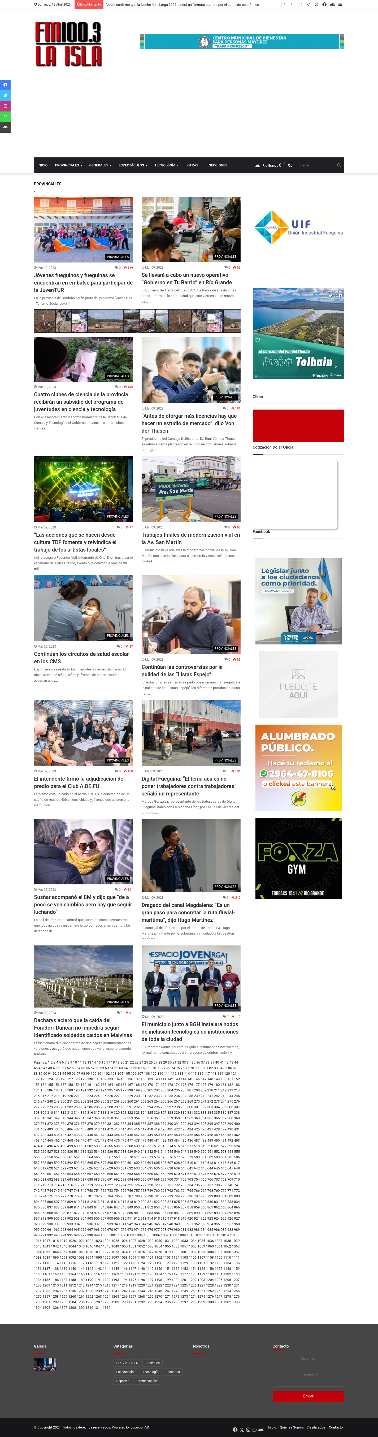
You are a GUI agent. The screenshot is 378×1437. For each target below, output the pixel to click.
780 (83, 1196)
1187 (63, 1280)
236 (177, 1096)
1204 (210, 1280)
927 (237, 1218)
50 (60, 1068)
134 (117, 1079)
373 (57, 1124)
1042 (55, 1246)
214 (237, 1090)
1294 (158, 1302)
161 (90, 1085)
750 (90, 1191)
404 (57, 1129)
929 (43, 1224)
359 (170, 1118)
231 (143, 1096)
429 (224, 1129)
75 (178, 1068)
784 (110, 1196)
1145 (115, 1269)
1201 (184, 1280)
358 (163, 1118)
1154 (193, 1269)
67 (140, 1068)
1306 (55, 1308)
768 (210, 1191)
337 (230, 1113)
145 (190, 1079)
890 (197, 1213)
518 (197, 1146)
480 (150, 1140)
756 (130, 1191)
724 (124, 1185)
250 (63, 1101)
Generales (98, 165)
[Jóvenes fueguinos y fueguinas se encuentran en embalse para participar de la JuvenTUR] (83, 230)
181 (224, 1085)
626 (90, 1168)
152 (237, 1079)
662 (124, 1174)
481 (157, 1140)
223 (90, 1096)
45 (36, 1068)
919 (183, 1218)
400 (237, 1124)
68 (145, 1068)
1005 (147, 1235)
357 (157, 1118)
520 (210, 1146)
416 (137, 1129)
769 (217, 1191)
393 (190, 1124)
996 (77, 1235)
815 (110, 1202)
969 (103, 1230)
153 (37, 1085)
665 (143, 1174)
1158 (227, 1269)
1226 (193, 1285)
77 (187, 1068)
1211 (63, 1285)
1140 (72, 1269)
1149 (150, 1269)
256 (103, 1101)
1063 (236, 1246)
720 (97, 1185)
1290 (124, 1302)
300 (190, 1107)
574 (157, 1157)
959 (37, 1230)
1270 (158, 1296)
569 (124, 1157)
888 (183, 1213)
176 (190, 1085)
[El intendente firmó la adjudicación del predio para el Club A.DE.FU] (83, 733)
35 (193, 1062)
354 (137, 1118)
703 (190, 1179)
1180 (210, 1274)
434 (50, 1135)
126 (63, 1079)
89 (40, 1073)
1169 (115, 1274)
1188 (72, 1280)
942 (130, 1224)
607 (170, 1163)
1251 (201, 1291)
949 (177, 1224)
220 (70, 1096)
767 (203, 1191)
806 (50, 1202)
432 (37, 1135)
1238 (89, 1291)
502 (90, 1146)
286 (97, 1107)
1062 (227, 1246)
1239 (98, 1291)
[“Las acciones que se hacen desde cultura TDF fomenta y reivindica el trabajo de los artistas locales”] (83, 489)
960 (43, 1230)
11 (80, 1062)
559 (57, 1157)
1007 (164, 1235)
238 (190, 1096)
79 (197, 1068)
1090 (55, 1257)
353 (130, 1118)
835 (37, 1207)
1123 (132, 1263)
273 (217, 1101)
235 (170, 1096)
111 (167, 1073)
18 (113, 1062)
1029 (150, 1241)
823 (163, 1202)
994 (63, 1235)
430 (230, 1129)
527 (50, 1152)
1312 (106, 1308)
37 (203, 1062)
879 (124, 1213)
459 (217, 1135)
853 (157, 1207)
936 (90, 1224)
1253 (218, 1291)
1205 (218, 1280)
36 (198, 1062)
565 (97, 1157)
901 (63, 1218)
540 (137, 1152)
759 (150, 1191)
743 (43, 1191)
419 (157, 1129)
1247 (167, 1291)
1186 (55, 1280)
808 (63, 1202)
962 (57, 1230)
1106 (193, 1257)
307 (237, 1107)
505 (110, 1146)
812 (90, 1202)
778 (70, 1196)
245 (237, 1096)
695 (137, 1179)
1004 (139, 1235)
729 (157, 1185)
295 (157, 1107)
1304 (38, 1308)
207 (190, 1090)
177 (197, 1085)
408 (83, 1129)
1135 (236, 1263)
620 (50, 1168)
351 (117, 1118)
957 (230, 1224)
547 (183, 1152)
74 (173, 1068)
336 (224, 1113)
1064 (38, 1252)
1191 (98, 1280)
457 (203, 1135)
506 (117, 1146)
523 (230, 1146)
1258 (55, 1296)
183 (237, 1085)
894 (224, 1213)
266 (170, 1101)
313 (70, 1113)
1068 (72, 1252)
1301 (218, 1302)
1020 (72, 1241)
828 (197, 1202)
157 (63, 1085)
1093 (81, 1257)
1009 (182, 1235)
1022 (89, 1241)
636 (157, 1168)
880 (130, 1213)
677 (224, 1174)
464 (43, 1140)
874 (90, 1213)
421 (170, 1129)
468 (70, 1140)
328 (170, 1113)
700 (170, 1179)
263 (150, 1101)
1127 (167, 1263)
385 (137, 1124)
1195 (132, 1280)
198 (130, 1090)
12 (84, 1062)
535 (103, 1152)
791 (157, 1196)
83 (216, 1068)
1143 (98, 1269)
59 (102, 1068)
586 (237, 1157)
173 (170, 1085)
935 (83, 1224)
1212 (72, 1285)
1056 (175, 1246)
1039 (236, 1241)
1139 (63, 1269)
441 (97, 1135)
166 (124, 1085)
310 (50, 1113)
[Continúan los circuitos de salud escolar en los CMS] (83, 608)
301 (197, 1107)
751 (97, 1191)
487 (197, 1140)
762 (170, 1191)
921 (197, 1218)
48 (50, 1068)
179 (210, 1085)
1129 (184, 1263)
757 (137, 1191)
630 (117, 1168)
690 (103, 1179)
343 (63, 1118)
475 (117, 1140)
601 (130, 1163)
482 (163, 1140)
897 (37, 1218)
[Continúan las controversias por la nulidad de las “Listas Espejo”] (191, 614)
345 (77, 1118)
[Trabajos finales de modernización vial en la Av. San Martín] (191, 489)
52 (69, 1068)
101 (100, 1073)
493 (237, 1140)
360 (177, 1118)
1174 (158, 1274)
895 (230, 1213)
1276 (210, 1296)
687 (83, 1179)
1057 (184, 1246)
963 (63, 1230)
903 (77, 1218)
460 (224, 1135)
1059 (201, 1246)
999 (97, 1235)
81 (206, 1068)
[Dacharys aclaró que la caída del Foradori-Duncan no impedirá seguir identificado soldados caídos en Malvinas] (83, 976)
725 (130, 1185)
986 (217, 1230)
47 (45, 1068)
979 (170, 1230)
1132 (210, 1263)
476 (124, 1140)
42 (227, 1062)
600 (124, 1163)
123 (43, 1079)
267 (177, 1101)
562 (77, 1157)
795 (183, 1196)
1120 (106, 1263)
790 (150, 1196)
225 (103, 1096)
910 (124, 1218)
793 (170, 1196)
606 (163, 1163)
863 (224, 1207)
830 (210, 1202)
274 (224, 1101)
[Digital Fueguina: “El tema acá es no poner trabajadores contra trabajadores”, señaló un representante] (191, 733)
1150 (158, 1269)
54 (78, 1068)
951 (190, 1224)
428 (217, 1129)
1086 (227, 1252)
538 (124, 1152)
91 (50, 1073)
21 (127, 1062)
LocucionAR (140, 1427)
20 (122, 1062)
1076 (141, 1252)
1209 (46, 1285)
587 (37, 1163)
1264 (106, 1296)
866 (37, 1213)
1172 (141, 1274)
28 (160, 1062)
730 (163, 1185)
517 (190, 1146)
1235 (63, 1291)
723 (117, 1185)
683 (57, 1179)
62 (116, 1068)
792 (163, 1196)
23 (137, 1062)
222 (83, 1096)
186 (50, 1090)
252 (77, 1101)
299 (183, 1107)
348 (97, 1118)
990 (37, 1235)
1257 (46, 1296)
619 (43, 1168)
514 (170, 1146)
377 (83, 1124)
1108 (210, 1257)
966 (83, 1230)
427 (210, 1129)
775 (50, 1196)
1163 (63, 1274)
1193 (115, 1280)
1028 (141, 1241)
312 (63, 1113)
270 (197, 1101)
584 (224, 1157)
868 (50, 1213)
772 (237, 1191)
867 (43, 1213)
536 (110, 1152)
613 (210, 1163)
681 (43, 1179)
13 (89, 1062)
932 (63, 1224)
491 (224, 1140)
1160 (38, 1274)
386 (143, 1124)
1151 (167, 1269)
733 (183, 1185)
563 (83, 1157)
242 (217, 1096)
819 (137, 1202)
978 (163, 1230)
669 (170, 1174)
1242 (124, 1291)
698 (157, 1179)
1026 (124, 1241)
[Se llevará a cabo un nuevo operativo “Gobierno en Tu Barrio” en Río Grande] (191, 229)
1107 (201, 1257)
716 (70, 1185)
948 (170, 1224)
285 (90, 1107)
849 (130, 1207)
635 (150, 1168)
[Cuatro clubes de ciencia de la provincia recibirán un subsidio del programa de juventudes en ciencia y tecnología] (83, 359)
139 (150, 1079)
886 (170, 1213)
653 (63, 1174)
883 (150, 1213)
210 (210, 1090)
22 (132, 1062)
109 (154, 1073)
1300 (210, 1302)
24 (142, 1062)
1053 (150, 1246)
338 (237, 1113)
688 (90, 1179)
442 (103, 1135)
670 (177, 1174)
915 (157, 1218)
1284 (72, 1302)
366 (217, 1118)
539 (130, 1152)
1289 (115, 1302)
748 (77, 1191)
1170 (124, 1274)
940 (117, 1224)
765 (190, 1191)
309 (43, 1113)
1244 (141, 1291)
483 (170, 1140)
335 (217, 1113)
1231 (236, 1285)
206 (183, 1090)
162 (97, 1085)
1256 (38, 1296)
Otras (192, 165)
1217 (115, 1285)
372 (50, 1124)
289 (117, 1107)
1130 (193, 1263)
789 (143, 1196)
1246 (158, 1291)
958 (237, 1224)
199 (137, 1090)
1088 (38, 1257)
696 (143, 1179)
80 (202, 1068)
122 (37, 1079)
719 (90, 1185)
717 (77, 1185)
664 (137, 1174)
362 (190, 1118)
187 (57, 1090)
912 (137, 1218)
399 (230, 1124)
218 (57, 1096)
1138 (55, 1269)
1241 (115, 1291)
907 (103, 1218)
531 (77, 1152)
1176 (175, 1274)
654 (70, 1174)
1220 (141, 1285)
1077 (150, 1252)
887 (177, 1213)
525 (37, 1152)
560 (63, 1157)
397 (217, 1124)
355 (143, 1118)
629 (110, 1168)
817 (124, 1202)
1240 (106, 1291)
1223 (167, 1285)
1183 (236, 1274)
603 (143, 1163)
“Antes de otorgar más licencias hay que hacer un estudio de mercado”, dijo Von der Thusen (189, 423)
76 (183, 1068)
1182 (227, 1274)
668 (163, 1174)
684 (63, 1179)
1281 (46, 1302)
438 (77, 1135)
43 (231, 1062)
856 (177, 1207)
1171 (132, 1274)
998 (90, 1235)
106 (134, 1073)
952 (197, 1224)
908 (110, 1218)
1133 (218, 1263)
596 (97, 1163)
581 (203, 1157)
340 (43, 1118)
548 (190, 1152)
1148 (141, 1269)
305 (224, 1107)
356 (150, 1118)
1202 (193, 1280)
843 (90, 1207)
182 (230, 1085)
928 (37, 1224)
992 (50, 1235)
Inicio (43, 165)
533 (90, 1152)
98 (83, 1073)
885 (163, 1213)
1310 (89, 1308)
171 (157, 1085)
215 (37, 1096)
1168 (106, 1274)
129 (83, 1079)
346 (83, 1118)
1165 (81, 1274)
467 (63, 1140)
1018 (55, 1241)
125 (57, 1079)
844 (97, 1207)
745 (57, 1191)
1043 (63, 1246)
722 (110, 1185)
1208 (38, 1285)
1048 (106, 1246)
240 (203, 1096)
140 (157, 1079)
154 (43, 1085)
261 (137, 1101)
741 (237, 1185)
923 (210, 1218)
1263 (98, 1296)
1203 (201, 1280)
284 (83, 1107)
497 (57, 1146)
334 (210, 1113)
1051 (132, 1246)
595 (90, 1163)
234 (163, 1096)
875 (97, 1213)
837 (50, 1207)
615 (224, 1163)
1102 (158, 1257)
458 (210, 1135)
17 (108, 1062)
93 (60, 1073)
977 (157, 1230)
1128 (175, 1263)
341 (50, 1118)
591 (63, 1163)
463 (37, 1140)
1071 (98, 1252)
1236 (72, 1291)
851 (143, 1207)
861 (210, 1207)
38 (208, 1062)
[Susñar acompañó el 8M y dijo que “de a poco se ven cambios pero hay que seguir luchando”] (83, 852)
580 (197, 1157)
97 (78, 1073)
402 (43, 1129)
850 (137, 1207)
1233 (46, 1291)
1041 (46, 1246)
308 (37, 1113)
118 (214, 1073)
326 (157, 1113)
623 (70, 1168)
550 (203, 1152)
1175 (167, 1274)
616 (230, 1163)
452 (170, 1135)
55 (83, 1068)
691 (110, 1179)
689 (97, 1179)
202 (157, 1090)
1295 (167, 1302)
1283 (63, 1302)
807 (57, 1202)
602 (137, 1163)
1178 (193, 1274)
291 (130, 1107)
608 (177, 1163)
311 (57, 1113)
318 (103, 1113)
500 (77, 1146)
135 (124, 1079)
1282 (55, 1302)
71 (159, 1068)
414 (124, 1129)
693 (124, 1179)
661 (117, 1174)
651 (50, 1174)
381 (110, 1124)
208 (197, 1090)
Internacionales (147, 1381)
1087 (236, 1252)
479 (143, 1140)
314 (77, 1113)
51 (64, 1068)
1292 (141, 1302)
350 (110, 1118)
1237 (81, 1291)
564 (90, 1157)
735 (197, 1185)
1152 (175, 1269)
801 (224, 1196)
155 (50, 1085)
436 (63, 1135)
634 (143, 1168)
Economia (173, 1372)
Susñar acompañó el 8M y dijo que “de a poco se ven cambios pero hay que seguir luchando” (83, 904)
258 (117, 1101)
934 (77, 1224)
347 (90, 1118)
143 (177, 1079)
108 (147, 1073)
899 (50, 1218)
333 (203, 1113)
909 (117, 1218)
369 (237, 1118)
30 (170, 1062)
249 (57, 1101)
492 (230, 1140)
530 (70, 1152)
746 (63, 1191)
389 (163, 1124)
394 (197, 1124)
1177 (184, 1274)
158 (70, 1085)
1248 (175, 1291)
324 (143, 1113)
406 (70, 1129)
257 (110, 1101)
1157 (218, 1269)
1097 (115, 1257)
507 (124, 1146)
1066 (55, 1252)
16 (104, 1062)
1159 (236, 1269)
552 (217, 1152)
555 (237, 1152)
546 (177, 1152)
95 (69, 1073)
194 (103, 1090)
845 (103, 1207)
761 (163, 1191)
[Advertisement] (189, 117)
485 (183, 1140)
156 (57, 1085)
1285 (81, 1302)
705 (203, 1179)
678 (230, 1174)
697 (150, 1179)
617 (237, 1163)
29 (165, 1062)
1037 (218, 1241)
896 (237, 1213)
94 (64, 1073)
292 (137, 1107)
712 (43, 1185)
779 (77, 1196)
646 (224, 1168)
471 (90, 1140)
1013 (216, 1235)
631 (124, 1168)
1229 (218, 1285)
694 (130, 1179)
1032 (175, 1241)
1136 (38, 1269)
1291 (132, 1302)
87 (235, 1068)
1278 (227, 1296)
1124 (141, 1263)
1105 (184, 1257)
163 (103, 1085)
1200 (175, 1280)
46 (40, 1068)
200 (143, 1090)
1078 (158, 1252)
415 (130, 1129)
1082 (193, 1252)
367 (224, 1118)
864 (230, 1207)
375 (70, 1124)
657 (90, 1174)
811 (83, 1202)
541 (143, 1152)
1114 (55, 1263)
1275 (201, 1296)
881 (137, 1213)
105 (127, 1073)
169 (143, 1085)
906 (97, 1218)
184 (37, 1090)
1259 (63, 1296)
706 (210, 1179)
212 (224, 1090)
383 (124, 1124)
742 (37, 1191)
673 (197, 1174)
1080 (175, 1252)
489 (210, 1140)
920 (190, 1218)
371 (43, 1124)
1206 (227, 1280)
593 (77, 1163)
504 (103, 1146)
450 (157, 1135)
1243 (132, 1291)
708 (224, 1179)
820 (143, 1202)
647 (230, 1168)
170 (150, 1085)
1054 (158, 1246)
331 (190, 1113)
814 (103, 1202)
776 (57, 1196)
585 (230, 1157)
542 (150, 1152)
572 (143, 1157)
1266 (124, 1296)
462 (237, 1135)
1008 (173, 1235)
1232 (38, 1291)
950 (183, 1224)
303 (210, 1107)
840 (70, 1207)
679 (237, 1174)
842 (83, 1207)
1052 (141, 1246)
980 (177, 1230)
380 (103, 1124)
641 (190, 1168)
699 (163, 1179)
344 (70, 1118)
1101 (150, 1257)
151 (230, 1079)
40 (217, 1062)
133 (110, 1079)
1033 (184, 1241)
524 (237, 1146)
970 (110, 1230)
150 (224, 1079)
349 (103, 1118)
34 (189, 1062)
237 (183, 1096)
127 (70, 1079)
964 (70, 1230)
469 (77, 1140)
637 (163, 1168)
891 (203, 1213)
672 (190, 1174)
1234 (55, 1291)
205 (177, 1090)
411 (103, 1129)
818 (130, 1202)
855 (170, 1207)
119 (220, 1073)
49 (55, 1068)
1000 (104, 1235)
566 (103, 1157)
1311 (98, 1308)
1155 (201, 1269)
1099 (132, 1257)
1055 (167, 1246)
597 (103, 1163)
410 (97, 1129)
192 (90, 1090)
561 (70, 1157)
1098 (124, 1257)
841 (77, 1207)
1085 (218, 1252)
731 (170, 1185)
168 (137, 1085)
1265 (115, 1296)
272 (210, 1101)
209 (203, 1090)
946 (157, 1224)
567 (110, 1157)
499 (70, 1146)
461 (230, 1135)
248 (50, 1101)
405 (63, 1129)
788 (137, 1196)
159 (77, 1085)
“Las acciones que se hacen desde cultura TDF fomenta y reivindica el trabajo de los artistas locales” (75, 542)
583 (217, 1157)
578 (183, 1157)
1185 (46, 1280)
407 (77, 1129)
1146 (124, 1269)
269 (190, 1101)
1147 (132, 1269)
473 (103, 1140)
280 (57, 1107)
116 (200, 1073)
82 (211, 1068)
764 (183, 1191)
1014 (225, 1235)
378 (90, 1124)
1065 (46, 1252)
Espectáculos (131, 165)
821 (150, 1202)
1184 (38, 1280)
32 (179, 1062)
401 (37, 1129)
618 (37, 1168)
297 (170, 1107)
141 (163, 1079)
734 (190, 1185)
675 (210, 1174)
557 (43, 1157)
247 (43, 1101)
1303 (236, 1302)
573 (150, 1157)
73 (169, 1068)
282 (70, 1107)
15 (99, 1062)
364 (203, 1118)
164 (110, 1085)
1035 (201, 1241)
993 (57, 1235)
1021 (81, 1241)
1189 (81, 1280)
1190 (89, 1280)
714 (57, 1185)
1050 (124, 1246)
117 (207, 1073)
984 (203, 1230)
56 (88, 1068)
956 (224, 1224)
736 (203, 1185)
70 (154, 1068)
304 (217, 1107)
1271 (167, 1296)
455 (190, 1135)
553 (224, 1152)
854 (163, 1207)
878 (117, 1213)
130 (90, 1079)
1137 (46, 1269)
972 (124, 1230)
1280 (38, 1302)
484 (177, 1140)
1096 (106, 1257)
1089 (46, 1257)
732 (177, 1185)
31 (175, 1062)
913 (143, 1218)
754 (117, 1191)
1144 (106, 1269)
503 (97, 1146)
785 (117, 1196)
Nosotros (201, 1346)
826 (183, 1202)
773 (37, 1196)
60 (107, 1068)
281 (63, 1107)
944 (143, 1224)
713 (50, 1185)
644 (210, 1168)
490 (217, 1140)
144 (183, 1079)
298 (177, 1107)
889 (190, 1213)
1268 (141, 1296)
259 (124, 1101)
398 (224, 1124)
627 (97, 1168)
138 (143, 1079)
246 (37, 1101)
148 (210, 1079)
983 (197, 1230)
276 (237, 1101)
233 (157, 1096)
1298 (193, 1302)
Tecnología (164, 165)
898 (43, 1218)
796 (190, 1196)
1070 (89, 1252)
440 (90, 1135)
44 (236, 1062)
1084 (210, 1252)
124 (50, 1079)
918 (177, 1218)
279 (50, 1107)
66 (135, 1068)
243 (224, 1096)
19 (118, 1062)
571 (137, 1157)
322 (130, 1113)
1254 (227, 1291)
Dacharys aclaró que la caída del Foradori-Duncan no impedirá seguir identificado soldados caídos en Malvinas (83, 1027)
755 (124, 1191)
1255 (236, 1291)
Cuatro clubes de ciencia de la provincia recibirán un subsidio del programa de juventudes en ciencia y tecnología (81, 401)
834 (237, 1202)
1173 (150, 1274)
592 (70, 1163)
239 (197, 1096)
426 (203, 1129)
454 (183, 1135)
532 (83, 1152)
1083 (201, 1252)
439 (83, 1135)
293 (143, 1107)
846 (110, 1207)
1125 (150, 1263)
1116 (72, 1263)
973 (130, 1230)
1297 (184, 1302)
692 (117, 1179)
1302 (227, 1302)
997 (83, 1235)
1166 (89, 1274)
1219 (132, 1285)
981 (183, 1230)
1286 (89, 1302)
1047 (98, 1246)
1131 (201, 1263)
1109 (218, 1257)
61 (112, 1068)
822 (157, 1202)
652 (57, 1174)
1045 (81, 1246)
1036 (210, 1241)
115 (194, 1073)
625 (83, 1168)
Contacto (281, 1346)
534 (97, 1152)
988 (230, 1230)
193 (97, 1090)
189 (70, 1090)
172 (163, 1085)
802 (230, 1196)
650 (43, 1174)
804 (37, 1202)
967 (90, 1230)
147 (203, 1079)
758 (143, 1191)
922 (203, 1218)
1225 (184, 1285)
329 (177, 1113)
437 (70, 1135)
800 (217, 1196)
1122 (124, 1263)
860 (203, 1207)
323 (137, 1113)
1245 (150, 1291)
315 (83, 1113)
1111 (236, 1257)
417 (143, 1129)
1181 (218, 1274)
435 (57, 1135)
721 (103, 1185)
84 (221, 1068)
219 (63, 1096)
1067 (63, 1252)
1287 (98, 1302)
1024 (106, 1241)
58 (97, 1068)
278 (43, 1107)
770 (224, 1191)
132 (103, 1079)
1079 (167, 1252)
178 (203, 1085)
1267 (132, 1296)
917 (170, 1218)
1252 (210, 1291)
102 (107, 1073)
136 (130, 1079)
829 (203, 1202)
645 (217, 1168)
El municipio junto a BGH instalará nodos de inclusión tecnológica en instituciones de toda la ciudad (190, 1031)
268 (183, 1101)
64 (126, 1068)
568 (117, 1157)
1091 (63, 1257)
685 (70, 1179)
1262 (89, 1296)
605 (157, 1163)
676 (217, 1174)
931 (57, 1224)
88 (36, 1073)
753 (110, 1191)
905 (90, 1218)
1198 (158, 1280)
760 (157, 1191)
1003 (130, 1235)
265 (163, 1101)
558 (50, 1157)
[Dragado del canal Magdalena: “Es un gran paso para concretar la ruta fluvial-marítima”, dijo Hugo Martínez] (191, 855)
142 (170, 1079)
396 (210, 1124)
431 (237, 1129)
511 (150, 1146)
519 (203, 1146)
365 (210, 1118)
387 (150, 1124)
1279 (236, 1296)
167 (130, 1085)
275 (230, 1101)
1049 (115, 1246)
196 (117, 1090)
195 (110, 1090)
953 (203, 1224)
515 (177, 1146)
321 (124, 1113)
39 (212, 1062)
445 (124, 1135)
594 (83, 1163)
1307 (63, 1308)
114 (187, 1073)
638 (170, 1168)
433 (43, 1135)
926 (230, 1218)
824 (170, 1202)
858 (190, 1207)
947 (163, 1224)
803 (237, 1196)
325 (150, 1113)
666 (150, 1174)
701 (177, 1179)
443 (110, 1135)
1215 (98, 1285)
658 (97, 1174)
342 (57, 1118)
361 (183, 1118)
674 (203, 1174)
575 (163, 1157)
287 (103, 1107)
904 (83, 1218)
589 (50, 1163)
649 (37, 1174)
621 (57, 1168)
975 (143, 1230)
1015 (233, 1235)
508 (130, 1146)
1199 (167, 1280)
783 (103, 1196)
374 (63, 1124)
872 (77, 1213)
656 (83, 1174)
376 (77, 1124)
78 (192, 1068)
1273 (184, 1296)
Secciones (218, 165)
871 (70, 1213)
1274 (193, 1296)
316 (90, 1113)
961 (50, 1230)
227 (117, 1096)
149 (217, 1079)
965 (77, 1230)
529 (63, 1152)
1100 (141, 1257)
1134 (227, 1263)
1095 (98, 1257)
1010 (190, 1235)
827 (190, 1202)
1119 (98, 1263)
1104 (175, 1257)
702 (183, 1179)
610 (190, 1163)
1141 (81, 1269)
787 (130, 1196)
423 (183, 1129)
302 (203, 1107)
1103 (167, 1257)
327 (163, 1113)
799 (210, 1196)
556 (37, 1157)
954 (210, 1224)
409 (90, 1129)
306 (230, 1107)
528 (57, 1152)
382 (117, 1124)
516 (183, 1146)
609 (183, 1163)
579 (190, 1157)
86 (230, 1068)
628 (103, 1168)
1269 (150, 1296)
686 (77, 1179)
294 (150, 1107)
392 (183, 1124)
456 (197, 1135)
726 (137, 1185)
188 (63, 1090)
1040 (38, 1246)
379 (97, 1124)
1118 (89, 1263)
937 (97, 1224)
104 (120, 1073)
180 (217, 1085)
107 (140, 1073)
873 (83, 1213)
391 (177, 1124)
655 (77, 1174)
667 (157, 1174)
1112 (38, 1263)
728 (150, 1185)
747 (70, 1191)
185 (43, 1090)
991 (43, 1235)
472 (97, 1140)
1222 (158, 1285)
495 (43, 1146)
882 (143, 1213)
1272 (175, 1296)
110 (160, 1073)
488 (203, 1140)
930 (50, 1224)
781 (90, 1196)
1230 (227, 1285)
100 (94, 1073)
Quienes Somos (292, 1427)
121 (234, 1073)
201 (150, 1090)
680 (37, 1179)
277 (37, 1107)
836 (43, 1207)
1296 (175, 1302)
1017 (46, 1241)
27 (156, 1062)
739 (224, 1185)
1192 (106, 1280)
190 (77, 1090)
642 (197, 1168)
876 (103, 1213)
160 (83, 1085)
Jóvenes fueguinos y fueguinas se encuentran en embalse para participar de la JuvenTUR (83, 282)
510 (143, 1146)
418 (150, 1129)
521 (217, 1146)
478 (137, 1140)
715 (63, 1185)
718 (83, 1185)
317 (97, 1113)
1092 (72, 1257)
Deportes (122, 1381)
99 (88, 1073)
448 (143, 1135)
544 (163, 1152)
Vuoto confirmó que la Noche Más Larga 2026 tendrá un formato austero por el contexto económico (182, 5)
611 (197, 1163)
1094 (89, 1257)
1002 (121, 1235)
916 (163, 1218)
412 (110, 1129)
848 (124, 1207)
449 (150, 1135)
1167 (98, 1274)
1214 (89, 1285)
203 (163, 1090)
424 (190, 1129)
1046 (89, 1246)
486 (190, 1140)
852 (150, 1207)
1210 (55, 1285)
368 (230, 1118)
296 (163, 1107)
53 (74, 1068)
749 (83, 1191)
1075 (132, 1252)
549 (197, 1152)
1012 (208, 1235)
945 (150, 1224)
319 (110, 1113)
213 (230, 1090)
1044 (72, 1246)
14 (94, 1062)
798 (203, 1196)
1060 (210, 1246)
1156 (210, 1269)
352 (124, 1118)
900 (57, 1218)
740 (230, 1185)
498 (63, 1146)
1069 (81, 1252)
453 (177, 1135)
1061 (218, 1246)
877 (110, 1213)
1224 (175, 1285)
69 (149, 1068)
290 (124, 1107)
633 (137, 1168)
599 (117, 1163)
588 (43, 1163)
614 (217, 1163)
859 (197, 1207)
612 (203, 1163)
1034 (193, 1241)
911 (130, 1218)
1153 (184, 1269)
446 (130, 1135)
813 (97, 1202)
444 (117, 1135)
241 (210, 1096)
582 (210, 1157)
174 (177, 1085)
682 (50, 1179)
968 (97, 1230)
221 (77, 1096)
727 (143, 1185)
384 (130, 1124)
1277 (218, 1296)
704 (197, 1179)
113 (180, 1073)
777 (63, 1196)
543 (157, 1152)
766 (197, 1191)
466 (57, 1140)
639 (177, 1168)
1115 (63, 1263)
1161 (46, 1274)
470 (83, 1140)
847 (117, 1207)
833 (230, 1202)
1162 (55, 1274)
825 (177, 1202)
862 (217, 1207)
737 (210, 1185)
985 (210, 1230)
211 (217, 1090)
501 (83, 1146)
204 (170, 1090)
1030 (158, 1241)
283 (77, 1107)
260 (130, 1101)
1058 (193, 1246)
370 (37, 1124)
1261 (81, 1296)
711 (37, 1185)
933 (70, 1224)
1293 (150, 1302)
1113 (46, 1263)
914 (150, 1218)
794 (177, 1196)
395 (203, 1124)
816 (117, 1202)
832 (224, 1202)
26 (151, 1062)
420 (163, 1129)
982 (190, 1230)
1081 (184, 1252)
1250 (193, 1291)
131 (97, 1079)
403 (50, 1129)
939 (110, 1224)
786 (124, 1196)
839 (63, 1207)
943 (137, 1224)
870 (63, 1213)
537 (117, 1152)
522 (224, 1146)
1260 (72, 1296)
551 (210, 1152)
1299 (201, 1302)
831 (217, 1202)
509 (137, 1146)
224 (97, 1096)
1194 (124, 1280)
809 (70, 1202)
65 (131, 1068)
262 (143, 1101)
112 (174, 1073)
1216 (106, 1285)
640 (183, 1168)
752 (103, 1191)
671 (183, 1174)
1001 (113, 1235)
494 (37, 1146)
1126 (158, 1263)
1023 (98, 1241)
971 (117, 1230)
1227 (201, 1285)
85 (225, 1068)
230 (137, 1096)
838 (57, 1207)
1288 (106, 1302)
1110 (227, 1257)
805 (43, 1202)
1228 (210, 1285)
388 (157, 1124)
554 (230, 1152)
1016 (38, 1241)
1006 (156, 1235)
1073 (115, 1252)
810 (77, 1202)
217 (50, 1096)
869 (57, 1213)
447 (137, 1135)
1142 (89, 1269)
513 (163, 1146)
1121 (115, 1263)
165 (117, 1085)
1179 (201, 1274)
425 (197, 1129)
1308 (72, 1308)
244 (230, 1096)
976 (150, 1230)
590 (57, 1163)
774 (43, 1196)
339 (37, 1118)
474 (110, 1140)
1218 (124, 1285)
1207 (236, 1280)
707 (217, 1179)
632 (130, 1168)
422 (177, 1129)
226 (110, 1096)
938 (103, 1224)
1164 (72, 1274)
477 (130, 1140)
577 (177, 1157)
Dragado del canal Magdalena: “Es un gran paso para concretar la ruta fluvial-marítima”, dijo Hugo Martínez (188, 912)
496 (50, 1146)
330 (183, 1113)
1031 (167, 1241)
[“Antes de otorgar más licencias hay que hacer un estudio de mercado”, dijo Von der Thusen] (191, 370)
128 (77, 1079)
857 (183, 1207)
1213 (81, 1285)
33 (184, 1062)
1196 (141, 1280)
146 (197, 1079)
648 (237, 1168)
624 (77, 1168)
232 (150, 1096)
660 (110, 1174)
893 (217, 1213)
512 (157, 1146)
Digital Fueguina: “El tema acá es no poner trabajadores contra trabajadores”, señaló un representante (190, 786)
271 (203, 1101)
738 (217, 1185)
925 (224, 1218)
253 (83, 1101)
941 (124, 1224)
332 (197, 1113)
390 (170, 1124)
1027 (132, 1241)
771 (230, 1191)
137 (137, 1079)
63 (121, 1068)
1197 (150, 1280)
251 (70, 1101)
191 (83, 1090)
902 (70, 1218)
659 (103, 1174)
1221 (150, 1285)
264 (157, 1101)
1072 (106, 1252)
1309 (81, 1308)
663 (130, 1174)
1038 (227, 1241)
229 (130, 1096)
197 (124, 1090)
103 (113, 1073)
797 (197, 1196)
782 (97, 1196)
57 (93, 1068)
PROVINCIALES (67, 165)
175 (183, 1085)
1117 (81, 1263)
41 (222, 1062)
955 (217, 1224)
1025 (115, 1241)
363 (197, 1118)
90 (45, 1073)
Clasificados (315, 1427)
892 (210, 1213)
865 (237, 1207)
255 (97, 1101)
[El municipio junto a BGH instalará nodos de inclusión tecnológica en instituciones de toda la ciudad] (191, 978)
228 (124, 1096)
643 (203, 1168)
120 (227, 1073)
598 (110, 1163)
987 (224, 1230)
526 (43, 1152)
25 (146, 1062)
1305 (46, 1308)
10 (75, 1062)
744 (50, 1191)
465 (50, 1140)
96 (74, 1073)
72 (164, 1068)
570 (130, 1157)
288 (110, 1107)
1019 (63, 1241)
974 (137, 1230)
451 (163, 1135)
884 (157, 1213)
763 (177, 1191)
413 (117, 1129)
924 (217, 1218)
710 (237, 1179)
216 (43, 1096)
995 (70, 1235)
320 (117, 1113)
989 (237, 1230)
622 (63, 1168)
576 (170, 1157)
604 (150, 1163)
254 (90, 1101)
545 (170, 1152)
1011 (199, 1235)
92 (55, 1073)
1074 (124, 1252)
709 (230, 1179)
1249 (184, 1291)
